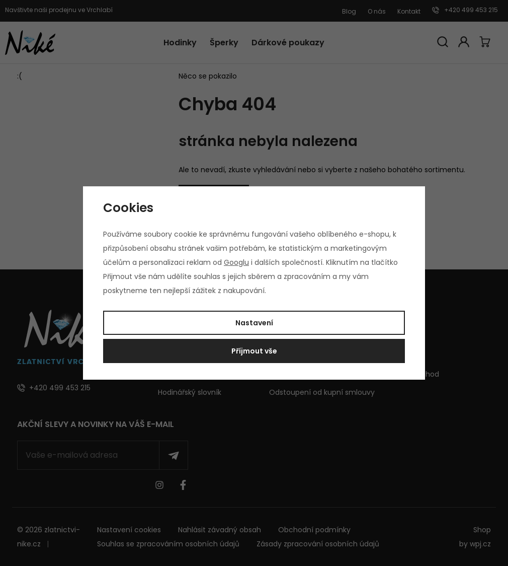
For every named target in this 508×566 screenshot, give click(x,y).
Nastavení (254, 323)
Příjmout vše (254, 351)
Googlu (236, 262)
